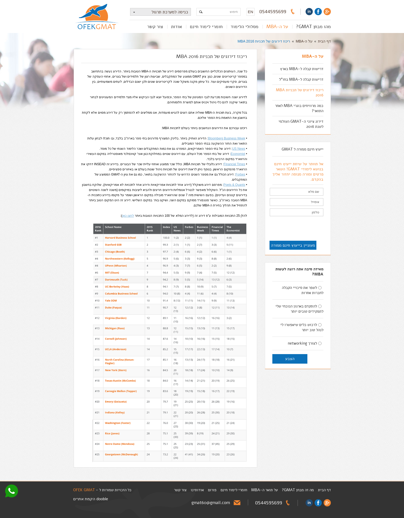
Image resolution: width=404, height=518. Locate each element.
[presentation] (284, 229)
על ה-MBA (277, 26)
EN (250, 12)
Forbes (240, 174)
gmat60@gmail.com (210, 503)
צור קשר (155, 26)
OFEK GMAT (84, 489)
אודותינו (197, 489)
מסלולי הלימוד (244, 26)
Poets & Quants (234, 185)
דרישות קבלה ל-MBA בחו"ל (301, 79)
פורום (212, 489)
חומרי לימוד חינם (206, 26)
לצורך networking (305, 343)
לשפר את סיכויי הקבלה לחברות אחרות (302, 290)
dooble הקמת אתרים (90, 499)
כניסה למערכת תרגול (159, 12)
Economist (238, 154)
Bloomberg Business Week (226, 138)
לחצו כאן (128, 216)
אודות (176, 26)
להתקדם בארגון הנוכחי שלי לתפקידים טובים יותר (299, 309)
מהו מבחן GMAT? (313, 26)
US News (238, 149)
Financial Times (234, 164)
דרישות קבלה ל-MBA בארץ (301, 68)
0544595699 (272, 11)
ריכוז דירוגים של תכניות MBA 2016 (264, 41)
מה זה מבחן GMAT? (298, 489)
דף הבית (324, 41)
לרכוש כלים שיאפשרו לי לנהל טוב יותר (301, 327)
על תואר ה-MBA (264, 489)
